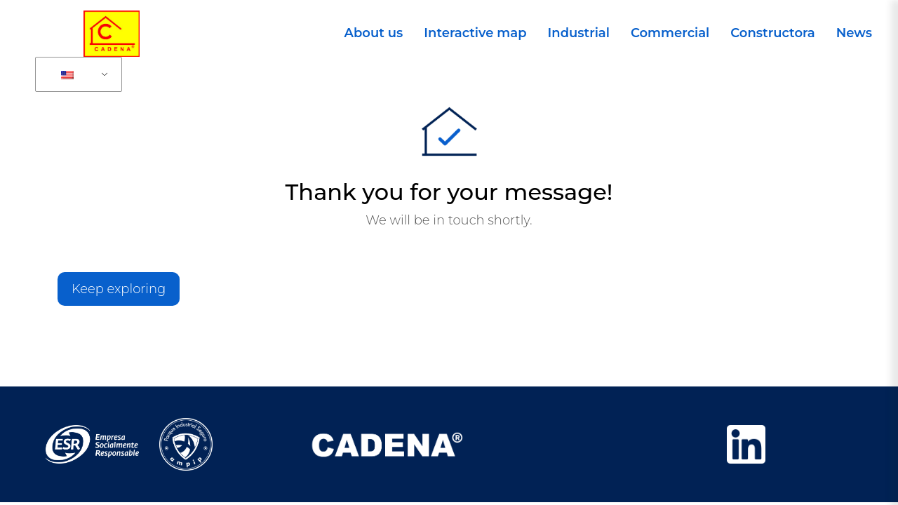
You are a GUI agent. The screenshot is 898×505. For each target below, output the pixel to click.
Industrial (579, 33)
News (854, 33)
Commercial (670, 33)
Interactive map (475, 33)
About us (373, 33)
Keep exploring (119, 289)
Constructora (772, 33)
